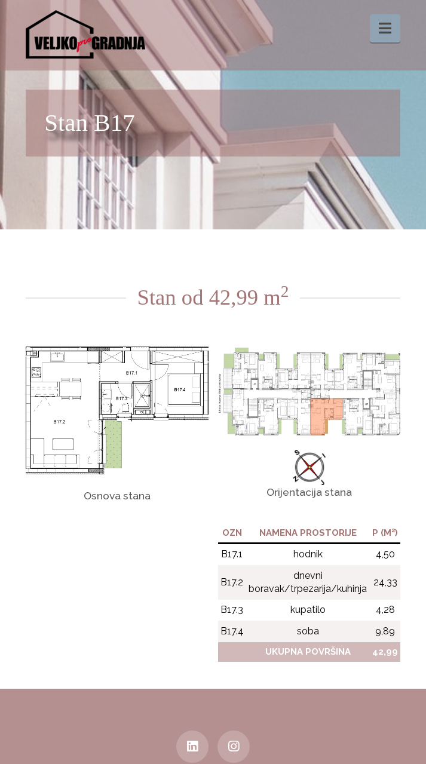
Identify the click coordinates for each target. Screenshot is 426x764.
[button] (385, 28)
